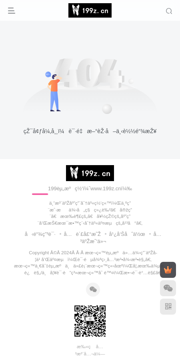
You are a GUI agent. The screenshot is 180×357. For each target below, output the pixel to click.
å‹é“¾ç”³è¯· (40, 234)
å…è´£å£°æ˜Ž (82, 234)
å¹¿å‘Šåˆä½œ (127, 234)
